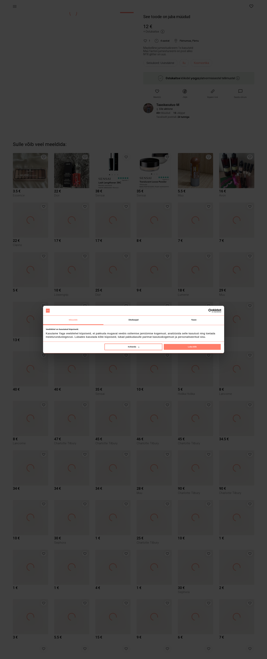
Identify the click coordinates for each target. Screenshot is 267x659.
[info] (161, 64)
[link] (240, 94)
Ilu (184, 63)
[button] (251, 6)
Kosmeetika (201, 63)
